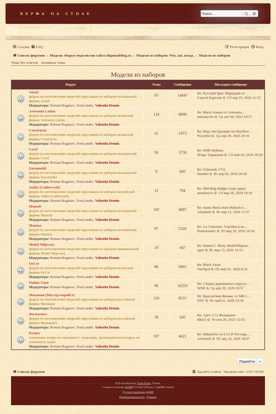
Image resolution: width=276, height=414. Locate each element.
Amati (34, 92)
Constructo (37, 130)
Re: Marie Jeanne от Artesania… (221, 112)
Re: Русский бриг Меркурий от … (223, 93)
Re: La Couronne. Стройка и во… (222, 226)
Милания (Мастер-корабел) (51, 295)
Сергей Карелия (209, 97)
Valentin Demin (107, 105)
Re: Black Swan (209, 264)
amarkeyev (205, 193)
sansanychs (205, 117)
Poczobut (204, 136)
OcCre (34, 263)
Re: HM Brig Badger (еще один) (221, 188)
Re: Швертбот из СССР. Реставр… (223, 334)
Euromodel (37, 168)
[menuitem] (37, 47)
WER (201, 288)
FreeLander (85, 105)
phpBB (128, 387)
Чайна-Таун (39, 282)
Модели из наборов (138, 74)
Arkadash (204, 212)
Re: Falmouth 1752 (211, 169)
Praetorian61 (206, 231)
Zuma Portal (144, 383)
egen (200, 250)
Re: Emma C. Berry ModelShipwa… (224, 245)
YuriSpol (203, 269)
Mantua (35, 225)
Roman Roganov (62, 105)
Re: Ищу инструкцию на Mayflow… (225, 131)
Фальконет (38, 314)
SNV (200, 300)
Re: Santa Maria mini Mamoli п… (222, 207)
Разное (34, 333)
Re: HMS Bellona (210, 150)
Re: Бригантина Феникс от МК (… (223, 296)
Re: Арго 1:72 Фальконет (216, 315)
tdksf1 (201, 319)
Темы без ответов (24, 62)
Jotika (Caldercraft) (44, 187)
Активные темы (53, 62)
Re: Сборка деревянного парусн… (223, 284)
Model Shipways (42, 244)
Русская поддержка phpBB (137, 392)
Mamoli (35, 206)
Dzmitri (202, 174)
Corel (33, 149)
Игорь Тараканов (210, 155)
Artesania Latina (42, 111)
